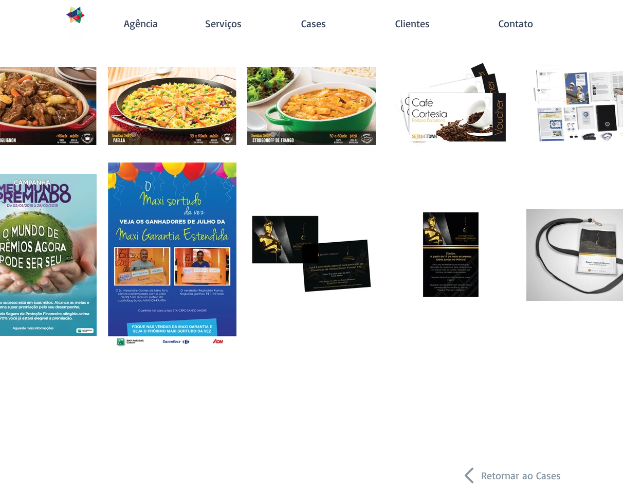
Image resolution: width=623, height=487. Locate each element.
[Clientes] (412, 24)
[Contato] (515, 24)
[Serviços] (223, 24)
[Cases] (313, 24)
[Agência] (141, 24)
